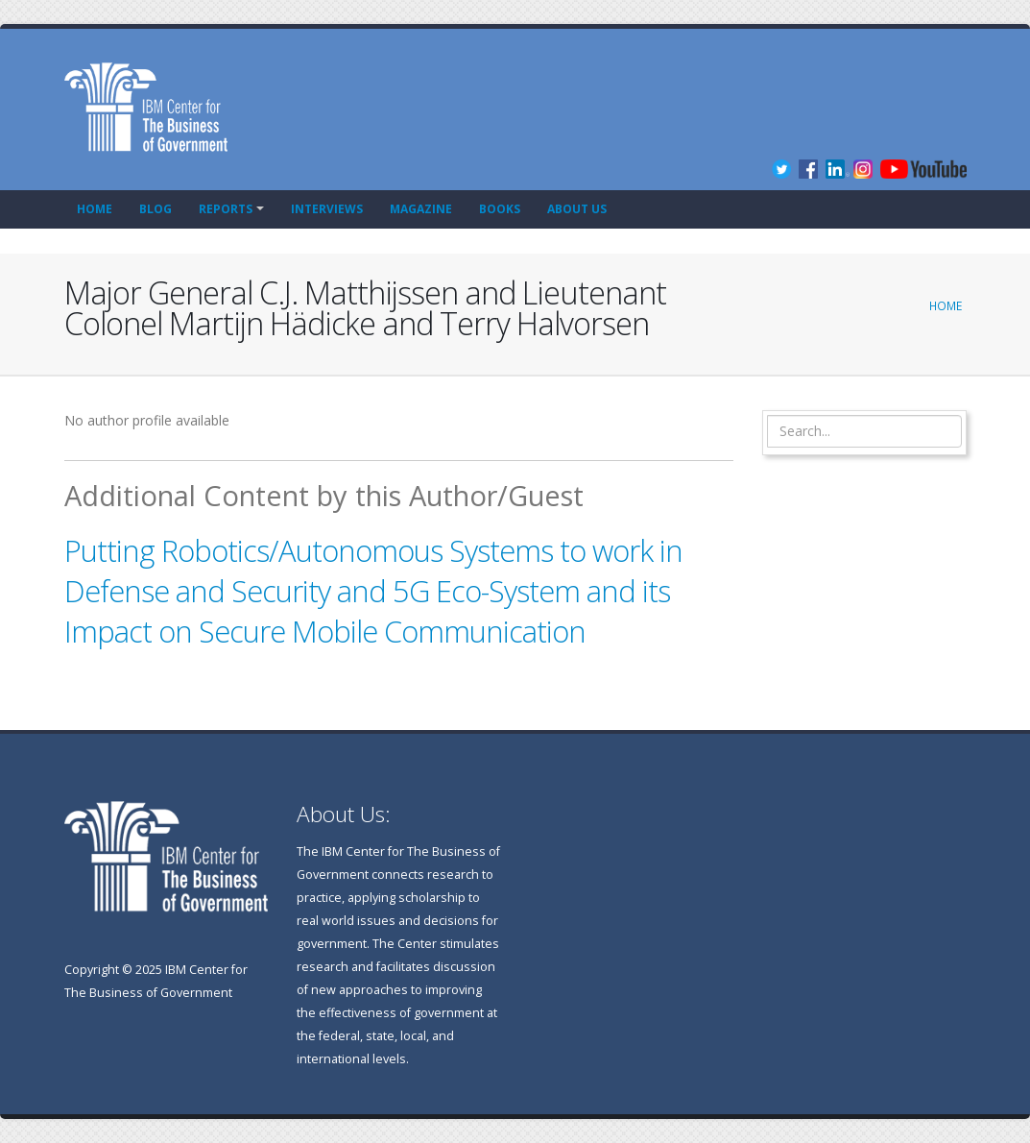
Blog (155, 209)
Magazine (421, 209)
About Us (577, 209)
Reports (225, 209)
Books (499, 209)
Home (94, 209)
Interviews (327, 209)
